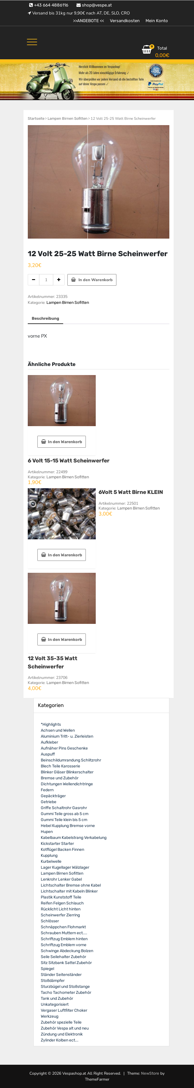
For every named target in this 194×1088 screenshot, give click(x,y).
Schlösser (50, 921)
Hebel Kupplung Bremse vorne (68, 825)
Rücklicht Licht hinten (60, 909)
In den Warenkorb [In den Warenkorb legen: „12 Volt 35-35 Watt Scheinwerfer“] (65, 639)
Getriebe (48, 801)
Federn (47, 790)
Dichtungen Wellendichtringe (67, 784)
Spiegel (47, 968)
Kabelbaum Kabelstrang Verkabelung (73, 837)
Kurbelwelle (51, 861)
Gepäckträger (53, 796)
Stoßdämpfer (53, 980)
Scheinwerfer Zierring (60, 915)
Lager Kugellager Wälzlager (65, 867)
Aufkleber (49, 742)
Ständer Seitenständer (61, 974)
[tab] (45, 318)
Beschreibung (45, 318)
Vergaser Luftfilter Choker (64, 1010)
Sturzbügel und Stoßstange (65, 986)
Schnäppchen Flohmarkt (63, 927)
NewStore (150, 1073)
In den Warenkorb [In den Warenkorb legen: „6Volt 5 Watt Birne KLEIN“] (65, 555)
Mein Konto (157, 20)
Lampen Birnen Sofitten (68, 118)
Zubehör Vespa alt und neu (65, 1028)
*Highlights (51, 724)
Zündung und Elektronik (62, 1034)
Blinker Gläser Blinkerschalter (67, 772)
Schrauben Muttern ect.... (64, 933)
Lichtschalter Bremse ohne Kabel (71, 885)
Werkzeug (49, 1016)
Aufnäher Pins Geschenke (64, 748)
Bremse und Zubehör (59, 778)
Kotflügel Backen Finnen (62, 849)
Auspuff (48, 754)
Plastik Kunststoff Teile (61, 897)
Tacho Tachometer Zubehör (66, 992)
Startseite (36, 118)
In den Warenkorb (95, 280)
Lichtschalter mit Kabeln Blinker (69, 891)
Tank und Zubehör (57, 998)
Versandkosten (125, 20)
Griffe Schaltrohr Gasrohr (64, 807)
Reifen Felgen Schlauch (62, 903)
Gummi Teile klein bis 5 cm (64, 819)
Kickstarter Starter (57, 843)
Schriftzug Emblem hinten (64, 939)
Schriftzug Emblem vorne (63, 944)
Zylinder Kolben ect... (59, 1040)
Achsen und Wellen (58, 730)
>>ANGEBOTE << (88, 20)
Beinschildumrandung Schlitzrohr (71, 760)
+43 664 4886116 (48, 5)
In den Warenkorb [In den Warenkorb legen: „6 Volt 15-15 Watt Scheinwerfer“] (65, 441)
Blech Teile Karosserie (60, 766)
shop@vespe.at (94, 5)
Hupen (47, 831)
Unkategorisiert (55, 1004)
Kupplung (49, 855)
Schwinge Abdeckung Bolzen (67, 950)
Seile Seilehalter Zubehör (63, 956)
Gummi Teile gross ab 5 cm (64, 813)
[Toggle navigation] (32, 42)
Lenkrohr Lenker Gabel (61, 879)
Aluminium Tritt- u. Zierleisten (67, 736)
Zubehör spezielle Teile (61, 1022)
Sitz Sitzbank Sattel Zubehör (66, 962)
